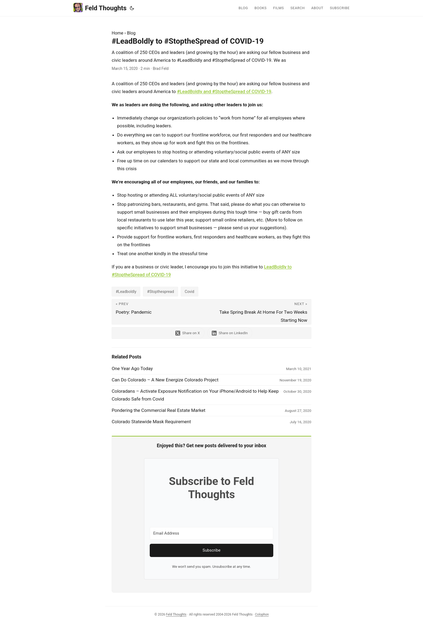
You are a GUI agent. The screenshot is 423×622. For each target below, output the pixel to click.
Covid (189, 291)
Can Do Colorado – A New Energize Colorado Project (165, 379)
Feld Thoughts (100, 7)
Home (117, 33)
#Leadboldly (126, 291)
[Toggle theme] (132, 8)
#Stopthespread (160, 291)
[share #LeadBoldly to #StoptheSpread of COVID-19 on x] (187, 333)
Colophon (262, 614)
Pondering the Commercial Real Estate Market (158, 410)
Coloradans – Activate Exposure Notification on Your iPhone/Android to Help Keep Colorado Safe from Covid (195, 395)
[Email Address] (211, 533)
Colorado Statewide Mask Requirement (151, 421)
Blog (131, 33)
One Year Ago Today (132, 368)
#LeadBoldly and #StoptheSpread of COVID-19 (224, 91)
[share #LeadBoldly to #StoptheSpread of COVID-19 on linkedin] (230, 333)
